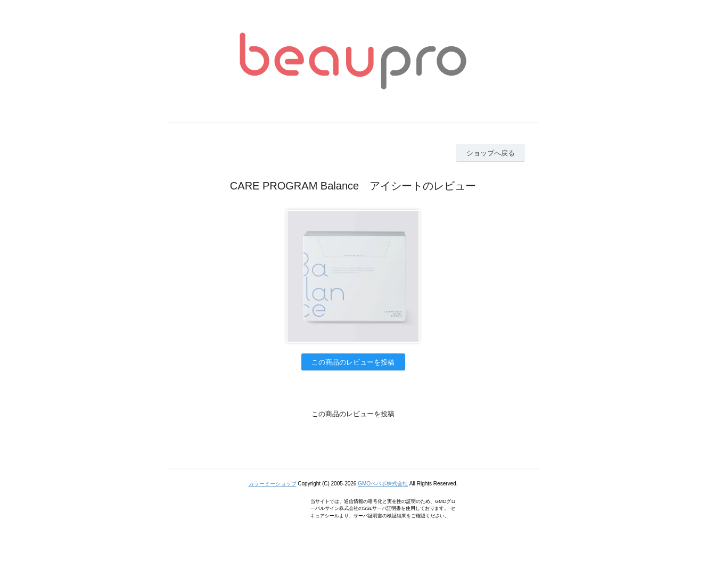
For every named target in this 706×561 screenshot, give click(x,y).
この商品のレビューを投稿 (353, 362)
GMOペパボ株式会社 (383, 483)
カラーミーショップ (273, 483)
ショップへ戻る (490, 153)
